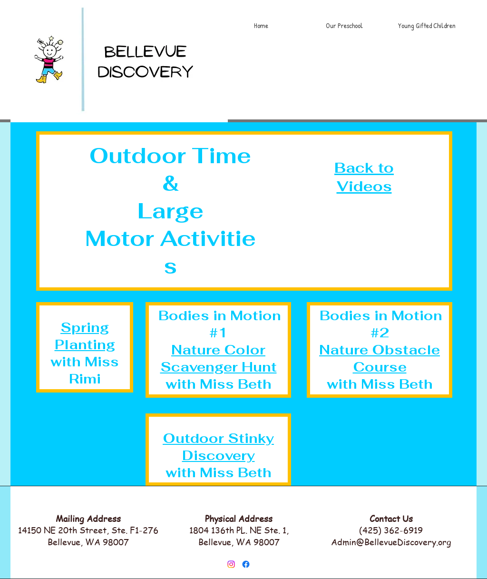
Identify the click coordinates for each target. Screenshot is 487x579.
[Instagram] (231, 564)
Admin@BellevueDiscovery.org (391, 542)
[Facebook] (246, 564)
